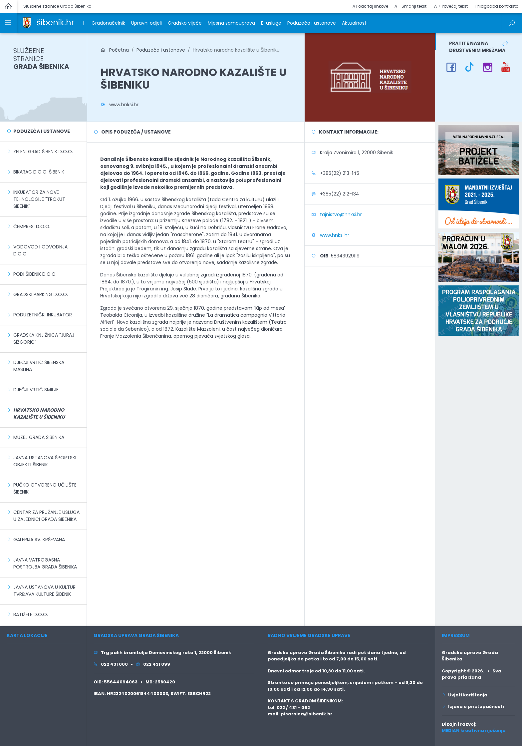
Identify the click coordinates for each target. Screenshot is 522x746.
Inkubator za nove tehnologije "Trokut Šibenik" (39, 199)
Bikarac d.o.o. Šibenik (38, 172)
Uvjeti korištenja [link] (464, 695)
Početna (115, 50)
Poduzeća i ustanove (41, 131)
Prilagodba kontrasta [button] (497, 6)
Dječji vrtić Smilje (36, 389)
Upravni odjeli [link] (146, 23)
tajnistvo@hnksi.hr (341, 214)
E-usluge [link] (271, 23)
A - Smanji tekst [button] (410, 6)
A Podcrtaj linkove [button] (371, 6)
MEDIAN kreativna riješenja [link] (474, 730)
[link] (27, 22)
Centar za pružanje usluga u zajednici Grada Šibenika (46, 516)
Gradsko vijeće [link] (185, 23)
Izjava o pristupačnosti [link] (473, 706)
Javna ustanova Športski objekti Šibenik (44, 461)
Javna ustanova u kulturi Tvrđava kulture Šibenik (45, 590)
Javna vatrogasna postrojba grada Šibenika (45, 563)
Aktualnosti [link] (355, 23)
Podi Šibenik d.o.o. (35, 274)
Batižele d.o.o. (30, 614)
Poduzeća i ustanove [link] (311, 23)
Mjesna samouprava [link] (231, 23)
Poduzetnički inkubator (42, 314)
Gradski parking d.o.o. (40, 294)
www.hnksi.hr (123, 104)
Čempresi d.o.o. (31, 226)
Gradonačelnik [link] (108, 23)
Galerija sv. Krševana (39, 539)
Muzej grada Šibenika (38, 437)
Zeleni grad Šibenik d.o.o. (43, 151)
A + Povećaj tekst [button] (451, 6)
